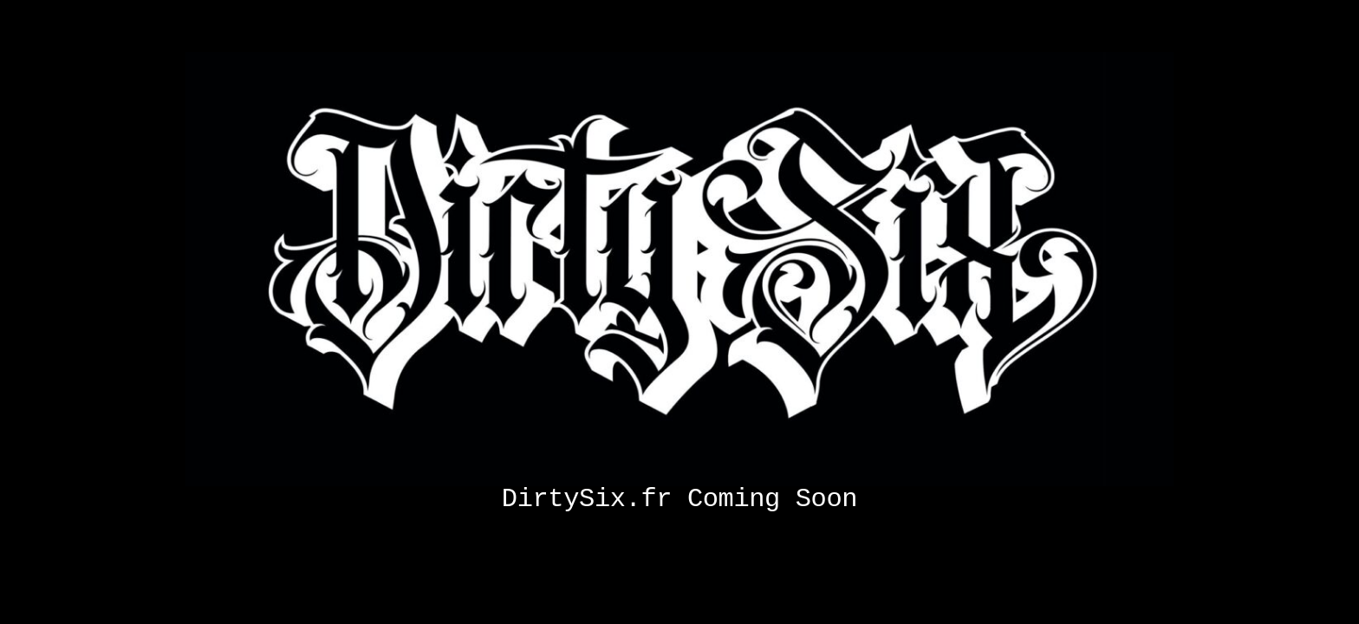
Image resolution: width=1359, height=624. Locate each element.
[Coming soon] (679, 58)
